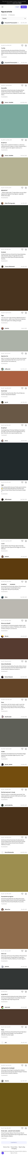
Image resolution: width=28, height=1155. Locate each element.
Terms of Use (6, 1147)
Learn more (15, 3)
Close (19, 3)
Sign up (24, 7)
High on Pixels (14, 1153)
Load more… (14, 1142)
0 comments (4, 261)
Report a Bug (22, 1147)
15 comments (4, 197)
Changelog (14, 1148)
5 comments (4, 322)
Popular (4, 18)
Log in (17, 7)
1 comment (4, 57)
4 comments (4, 97)
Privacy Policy (14, 1147)
